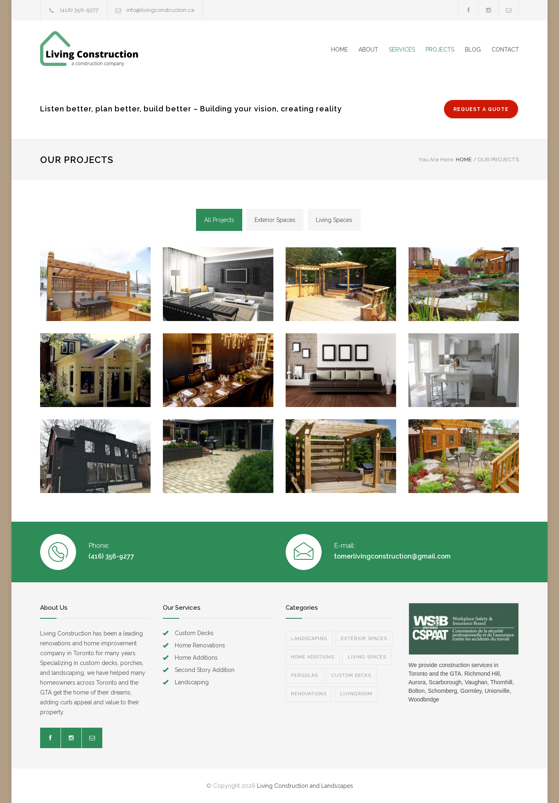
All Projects (219, 220)
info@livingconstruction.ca (160, 10)
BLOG (473, 49)
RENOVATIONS (309, 694)
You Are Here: (437, 159)
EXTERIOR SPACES (364, 638)
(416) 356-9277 (79, 10)
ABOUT (368, 49)
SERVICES (402, 49)
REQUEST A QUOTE (481, 109)
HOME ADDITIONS (312, 657)
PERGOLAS (304, 675)
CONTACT (505, 49)
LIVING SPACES (367, 657)
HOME (339, 49)
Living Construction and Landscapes (305, 786)
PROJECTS (440, 49)
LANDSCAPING (309, 638)
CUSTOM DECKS (351, 675)
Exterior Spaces (275, 220)
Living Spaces (334, 220)
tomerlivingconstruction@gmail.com (392, 556)
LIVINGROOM (356, 694)
